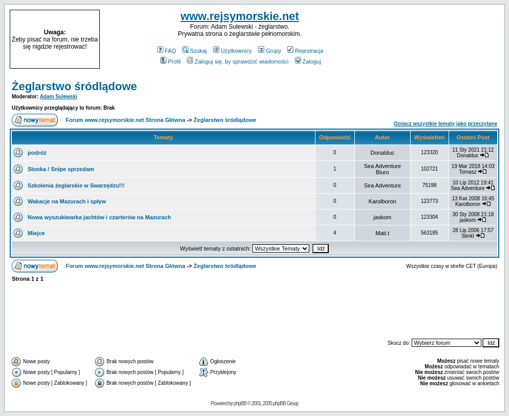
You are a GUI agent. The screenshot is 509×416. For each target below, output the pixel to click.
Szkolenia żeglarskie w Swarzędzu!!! (76, 185)
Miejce (36, 233)
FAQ (166, 51)
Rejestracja (305, 51)
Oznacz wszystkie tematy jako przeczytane (445, 124)
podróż (37, 153)
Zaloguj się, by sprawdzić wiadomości (237, 61)
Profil (170, 61)
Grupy (269, 51)
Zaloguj (308, 61)
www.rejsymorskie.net (239, 16)
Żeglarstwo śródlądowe (74, 86)
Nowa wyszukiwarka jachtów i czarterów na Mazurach (99, 217)
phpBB (240, 403)
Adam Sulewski (58, 96)
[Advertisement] (439, 39)
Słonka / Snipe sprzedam (61, 169)
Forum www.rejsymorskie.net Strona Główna (125, 120)
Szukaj (194, 51)
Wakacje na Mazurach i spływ (67, 201)
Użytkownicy (232, 51)
